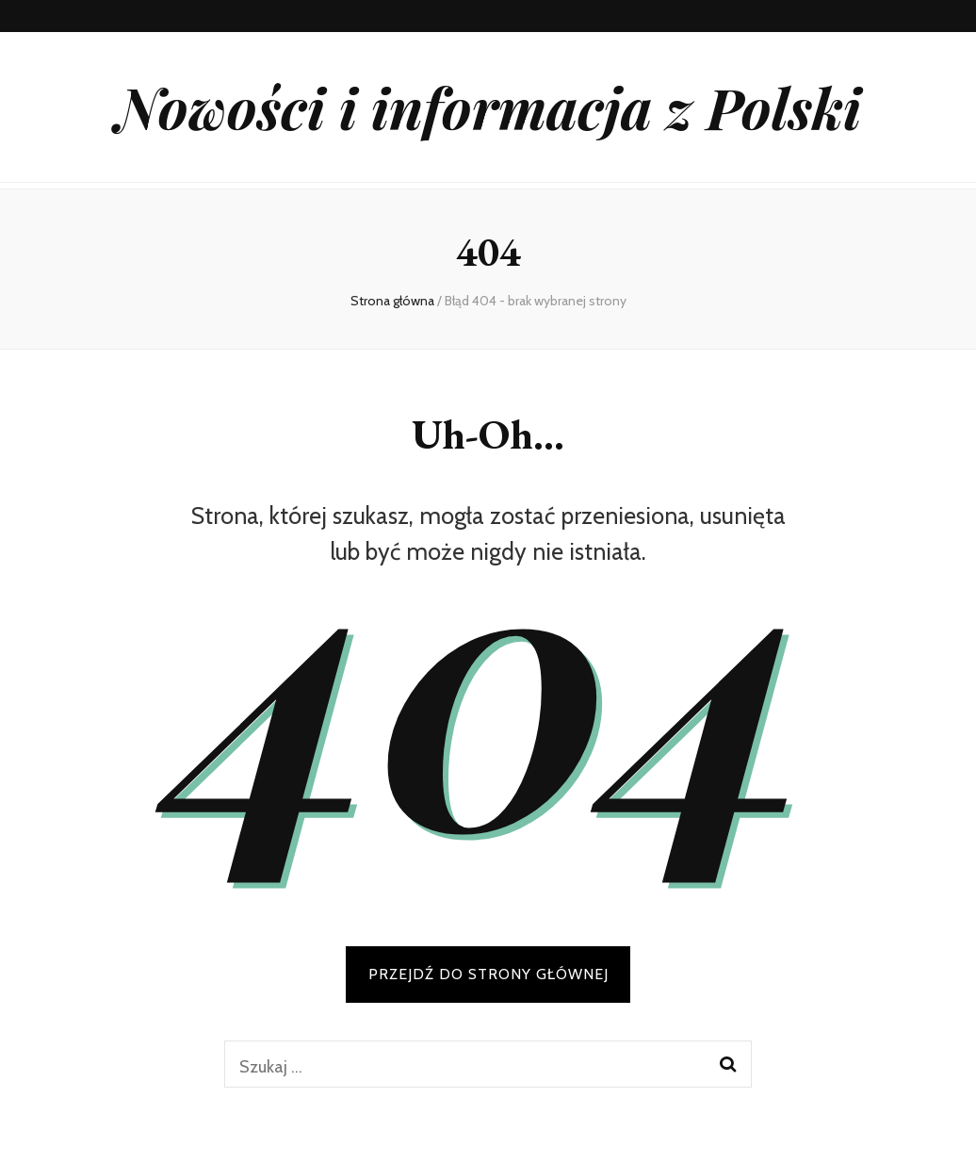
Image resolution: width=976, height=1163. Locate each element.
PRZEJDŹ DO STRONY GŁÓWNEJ (488, 974)
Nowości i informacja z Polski (488, 106)
